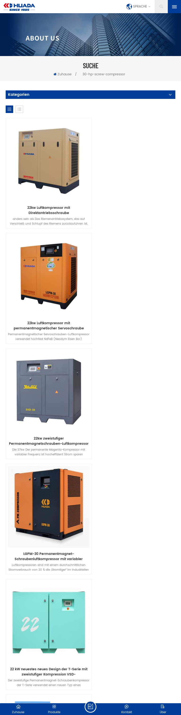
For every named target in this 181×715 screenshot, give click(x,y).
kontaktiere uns (103, 482)
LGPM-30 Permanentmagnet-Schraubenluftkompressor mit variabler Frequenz (134, 318)
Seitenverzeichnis (86, 695)
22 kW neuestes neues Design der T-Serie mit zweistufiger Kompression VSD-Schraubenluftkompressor (47, 430)
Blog (160, 482)
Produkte (47, 482)
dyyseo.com (121, 690)
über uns (72, 482)
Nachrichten (136, 482)
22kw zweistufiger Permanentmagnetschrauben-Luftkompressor (47, 318)
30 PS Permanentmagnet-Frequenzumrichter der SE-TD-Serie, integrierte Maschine (134, 430)
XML (105, 695)
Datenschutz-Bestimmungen (108, 488)
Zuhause (62, 74)
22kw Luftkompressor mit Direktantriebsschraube (47, 207)
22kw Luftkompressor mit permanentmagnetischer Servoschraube (134, 207)
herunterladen (63, 488)
